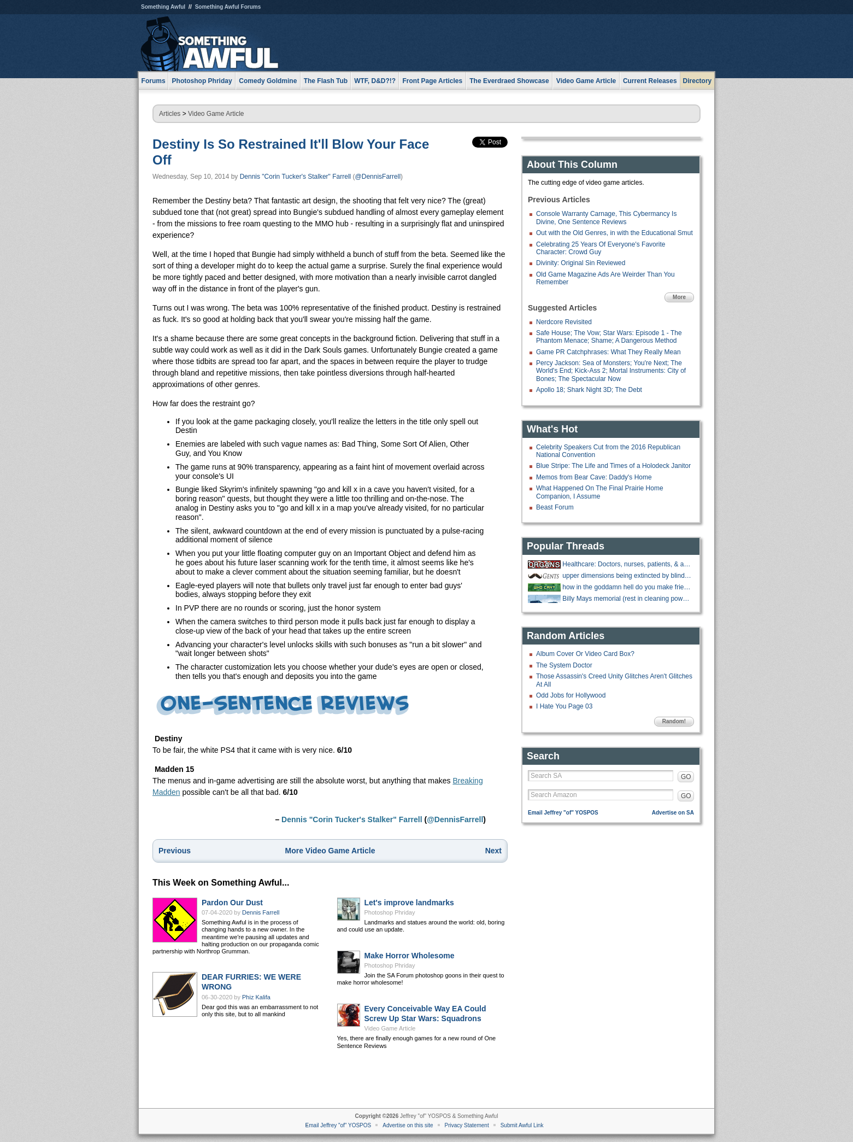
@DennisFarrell (378, 176)
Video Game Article (216, 114)
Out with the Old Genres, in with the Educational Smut (614, 233)
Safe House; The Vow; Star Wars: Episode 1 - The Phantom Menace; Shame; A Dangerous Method (609, 336)
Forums (154, 81)
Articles (169, 114)
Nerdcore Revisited (564, 322)
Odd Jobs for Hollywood (570, 695)
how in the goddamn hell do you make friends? (626, 587)
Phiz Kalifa (256, 997)
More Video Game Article (330, 850)
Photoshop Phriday (389, 912)
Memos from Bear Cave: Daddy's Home (594, 477)
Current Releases (650, 81)
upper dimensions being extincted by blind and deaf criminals (626, 575)
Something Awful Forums (228, 7)
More (679, 297)
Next (493, 850)
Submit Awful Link (522, 1125)
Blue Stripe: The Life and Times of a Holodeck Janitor (613, 466)
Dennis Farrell (260, 912)
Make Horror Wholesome (409, 955)
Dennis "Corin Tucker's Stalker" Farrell (295, 176)
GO (686, 777)
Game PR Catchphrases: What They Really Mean (608, 352)
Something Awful (163, 7)
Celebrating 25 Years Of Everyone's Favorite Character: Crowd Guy (600, 248)
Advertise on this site (408, 1125)
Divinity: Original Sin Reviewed (580, 263)
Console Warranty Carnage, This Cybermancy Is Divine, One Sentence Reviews (606, 217)
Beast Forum (555, 507)
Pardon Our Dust (232, 902)
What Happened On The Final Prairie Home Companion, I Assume (599, 492)
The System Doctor (564, 665)
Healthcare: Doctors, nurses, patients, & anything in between (626, 564)
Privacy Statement (467, 1125)
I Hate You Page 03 (564, 706)
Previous (174, 850)
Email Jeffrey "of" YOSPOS (563, 813)
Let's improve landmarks (409, 902)
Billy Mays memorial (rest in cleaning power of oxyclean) (626, 598)
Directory (697, 81)
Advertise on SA (673, 813)
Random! (674, 721)
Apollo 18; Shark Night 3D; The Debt (589, 390)
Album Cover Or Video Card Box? (585, 654)
